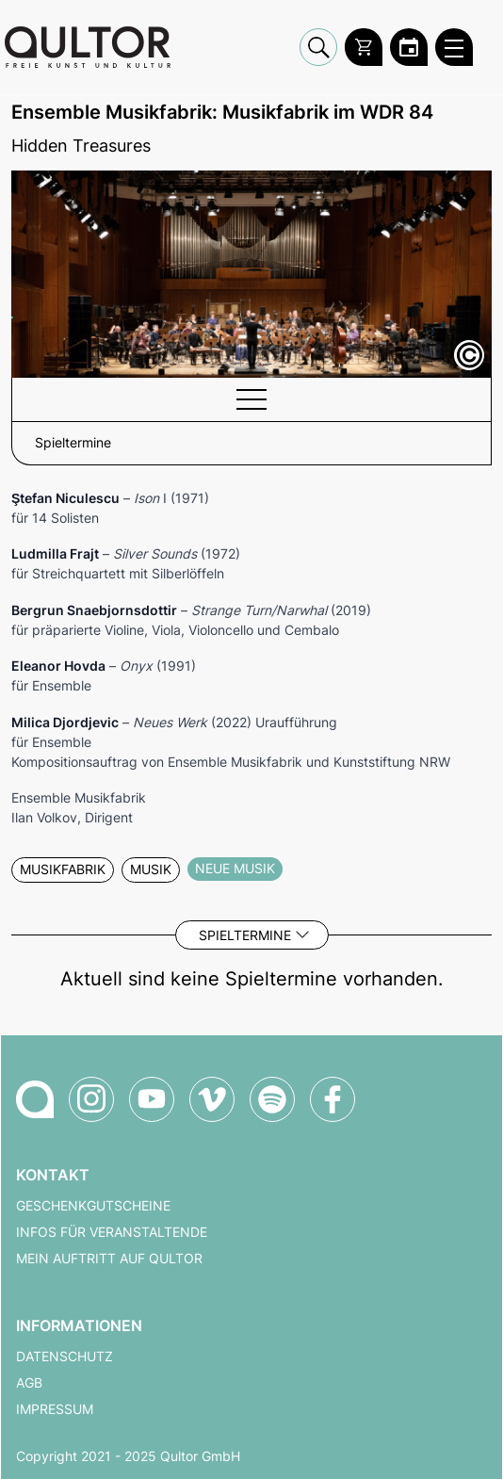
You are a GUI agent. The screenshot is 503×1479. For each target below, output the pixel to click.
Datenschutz (64, 1356)
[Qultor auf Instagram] (91, 1099)
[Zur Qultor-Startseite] (35, 1099)
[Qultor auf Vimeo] (212, 1099)
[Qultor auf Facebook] (332, 1099)
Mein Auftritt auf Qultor (109, 1258)
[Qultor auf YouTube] (151, 1099)
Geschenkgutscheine (93, 1205)
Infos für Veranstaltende (111, 1232)
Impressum (54, 1409)
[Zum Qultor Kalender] (409, 47)
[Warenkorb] (363, 47)
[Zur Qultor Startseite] (87, 47)
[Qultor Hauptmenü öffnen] (454, 47)
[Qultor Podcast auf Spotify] (272, 1099)
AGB (29, 1382)
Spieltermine (245, 935)
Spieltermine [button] (73, 442)
